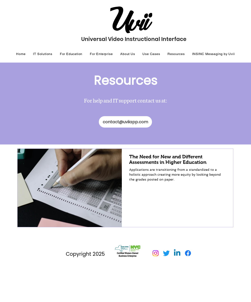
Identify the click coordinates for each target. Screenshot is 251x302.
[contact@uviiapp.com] (125, 122)
